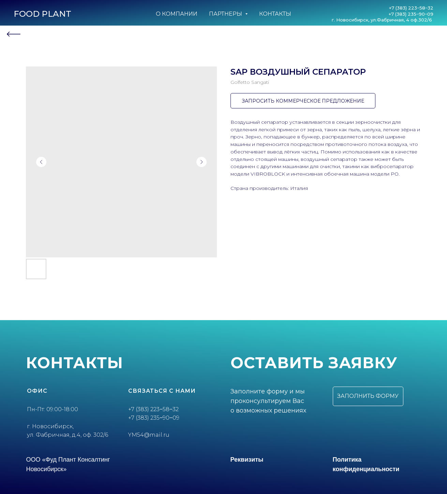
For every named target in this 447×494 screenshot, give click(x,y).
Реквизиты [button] (247, 459)
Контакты (275, 14)
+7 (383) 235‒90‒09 (411, 14)
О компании (176, 14)
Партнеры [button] (226, 14)
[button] (368, 396)
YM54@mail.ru (148, 435)
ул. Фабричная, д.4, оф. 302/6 (67, 435)
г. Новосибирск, (50, 426)
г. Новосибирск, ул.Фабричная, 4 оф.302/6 (382, 20)
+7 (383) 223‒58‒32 (411, 8)
